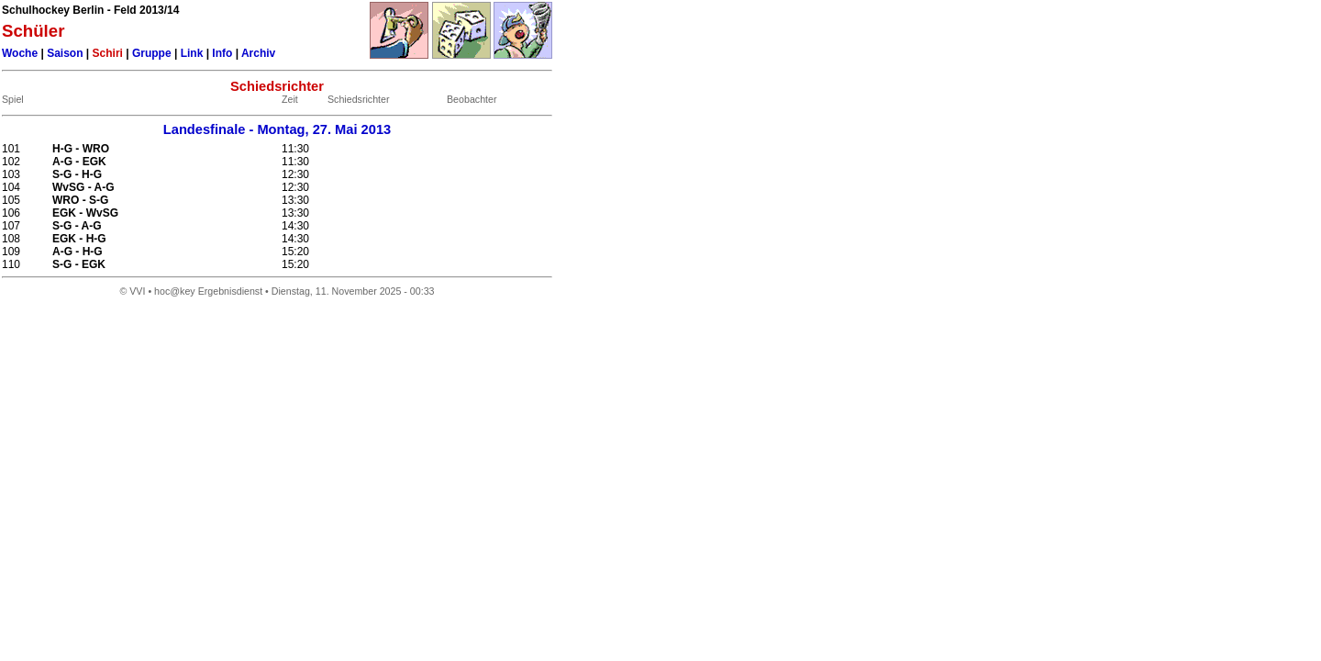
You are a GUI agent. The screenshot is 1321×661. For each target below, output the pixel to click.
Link (192, 53)
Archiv (258, 53)
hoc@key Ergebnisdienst (208, 291)
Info (222, 53)
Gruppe (152, 53)
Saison (65, 53)
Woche (20, 53)
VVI (137, 291)
